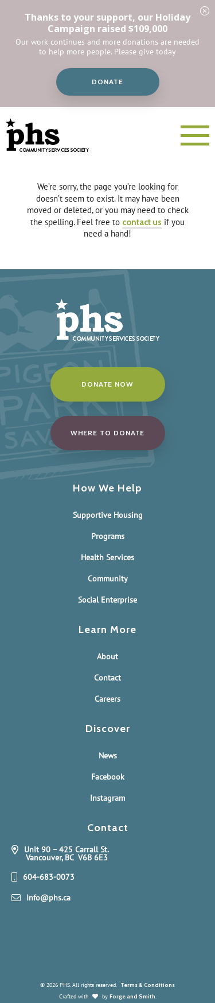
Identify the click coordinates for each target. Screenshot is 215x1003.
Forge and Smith (132, 996)
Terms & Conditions (147, 985)
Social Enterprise (107, 600)
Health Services (107, 557)
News (108, 755)
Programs (107, 536)
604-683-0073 (49, 877)
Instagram (107, 798)
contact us (142, 222)
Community (108, 578)
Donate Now (107, 384)
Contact (107, 677)
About (107, 656)
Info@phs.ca (48, 898)
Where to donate (108, 432)
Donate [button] (107, 81)
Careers (107, 699)
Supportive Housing (108, 515)
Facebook (107, 777)
